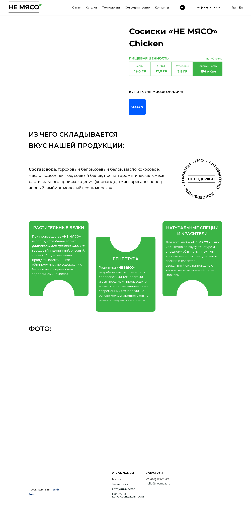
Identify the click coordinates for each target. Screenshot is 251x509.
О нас (76, 7)
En (241, 7)
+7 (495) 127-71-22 (208, 7)
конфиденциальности (128, 496)
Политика (119, 493)
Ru (234, 7)
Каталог (92, 7)
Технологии (111, 7)
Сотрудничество (137, 7)
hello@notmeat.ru (158, 483)
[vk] (182, 7)
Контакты (162, 7)
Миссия (117, 479)
